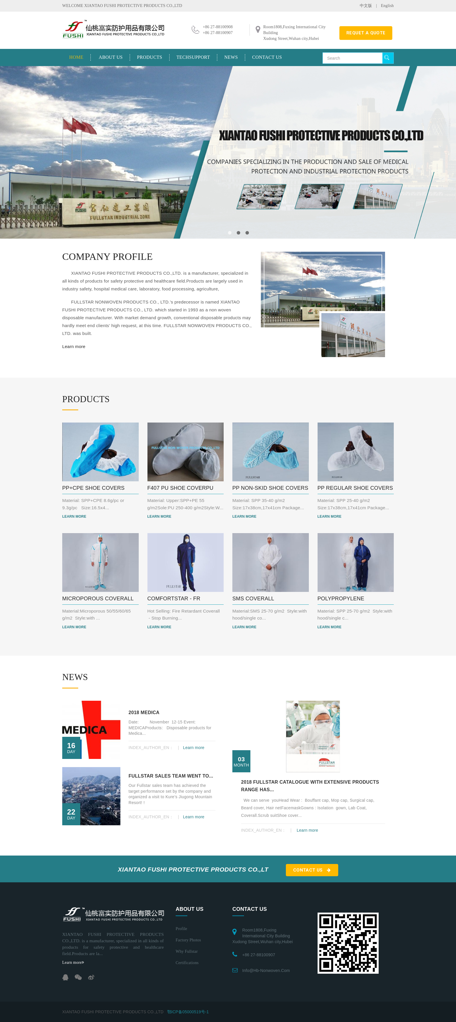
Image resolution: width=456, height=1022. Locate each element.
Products (149, 57)
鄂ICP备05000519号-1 (188, 1011)
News (231, 57)
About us (110, 57)
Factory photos (188, 940)
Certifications (187, 963)
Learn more (74, 346)
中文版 (366, 5)
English (387, 5)
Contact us (267, 57)
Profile (181, 929)
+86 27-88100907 (258, 954)
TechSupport (193, 57)
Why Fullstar (187, 951)
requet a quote (366, 33)
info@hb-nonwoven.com (266, 970)
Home (76, 57)
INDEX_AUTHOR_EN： (151, 747)
